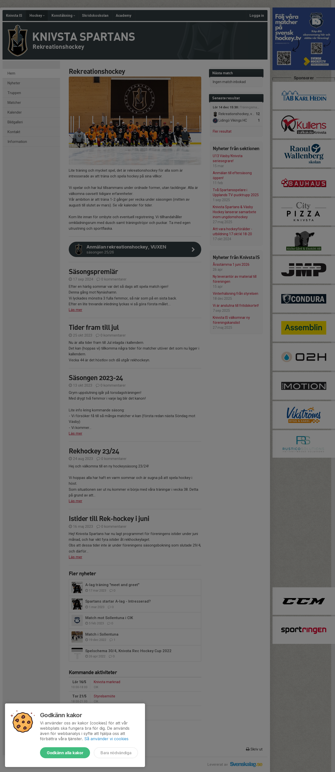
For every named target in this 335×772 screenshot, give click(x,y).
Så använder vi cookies (106, 738)
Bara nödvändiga (115, 752)
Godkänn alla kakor (65, 752)
